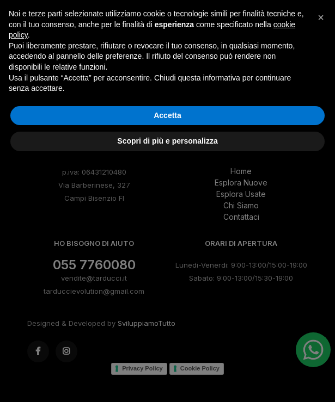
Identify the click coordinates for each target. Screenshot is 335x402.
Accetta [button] (167, 354)
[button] (321, 256)
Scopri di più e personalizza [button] (167, 379)
